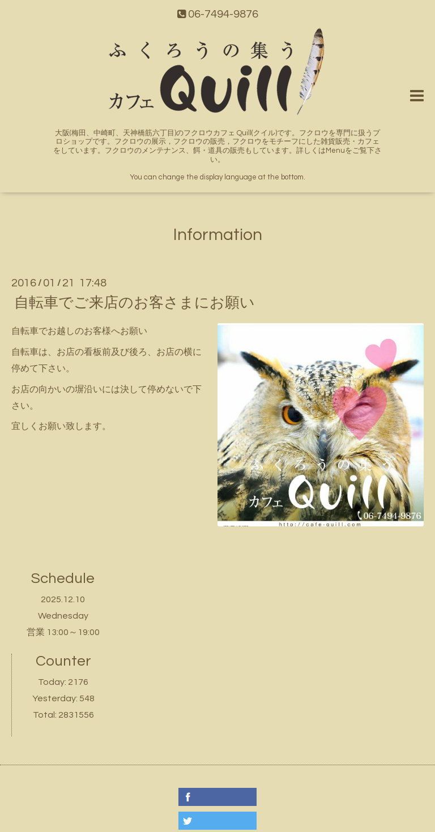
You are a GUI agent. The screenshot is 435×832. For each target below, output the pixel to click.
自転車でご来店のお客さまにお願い (134, 302)
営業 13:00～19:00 (63, 632)
